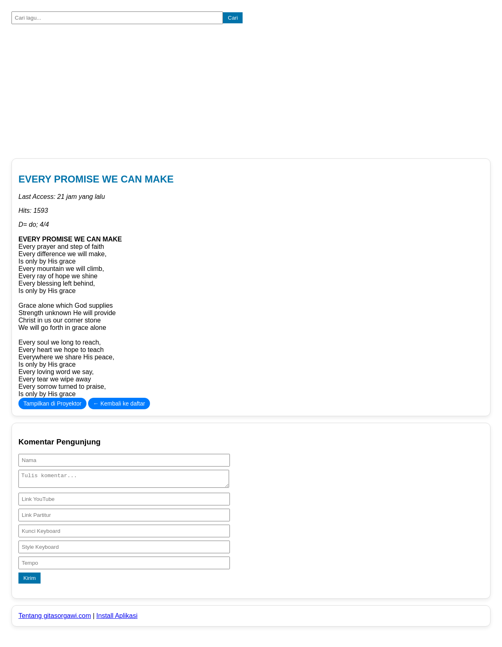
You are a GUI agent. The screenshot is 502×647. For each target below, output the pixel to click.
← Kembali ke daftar (119, 403)
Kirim (29, 580)
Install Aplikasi (117, 618)
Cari (233, 18)
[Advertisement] (251, 93)
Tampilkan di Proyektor (52, 403)
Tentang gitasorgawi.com (54, 618)
